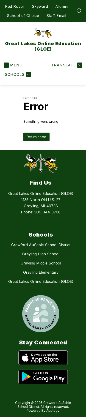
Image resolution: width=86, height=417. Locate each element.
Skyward (40, 6)
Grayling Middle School (41, 263)
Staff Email (56, 15)
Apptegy (52, 410)
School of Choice (23, 15)
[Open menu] (13, 65)
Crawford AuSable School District (40, 245)
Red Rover (15, 6)
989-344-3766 (47, 212)
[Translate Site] (66, 65)
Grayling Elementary (40, 272)
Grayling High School (40, 254)
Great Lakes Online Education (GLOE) (40, 281)
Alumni (61, 6)
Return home (36, 137)
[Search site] (79, 11)
